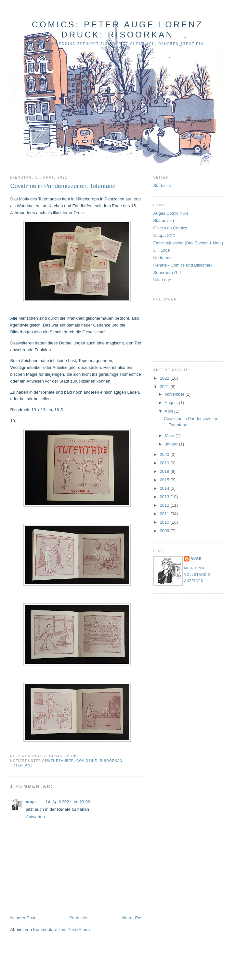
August (171, 402)
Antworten (35, 816)
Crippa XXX (164, 235)
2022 (165, 378)
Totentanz (21, 765)
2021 (165, 386)
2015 (165, 479)
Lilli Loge (161, 250)
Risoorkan (111, 761)
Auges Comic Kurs (171, 213)
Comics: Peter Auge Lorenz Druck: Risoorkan (117, 29)
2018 (165, 471)
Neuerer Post (22, 917)
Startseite (78, 917)
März (170, 435)
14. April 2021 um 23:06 (68, 801)
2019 (165, 462)
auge (31, 801)
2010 (165, 522)
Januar (172, 444)
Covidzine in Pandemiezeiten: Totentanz (62, 186)
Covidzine (86, 761)
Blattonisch (163, 220)
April (169, 411)
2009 (165, 530)
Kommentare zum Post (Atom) (61, 929)
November (175, 394)
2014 (165, 488)
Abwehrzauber (58, 761)
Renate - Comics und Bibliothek (183, 265)
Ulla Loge (162, 279)
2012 (165, 505)
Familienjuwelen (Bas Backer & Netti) (188, 242)
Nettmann (162, 257)
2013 (165, 496)
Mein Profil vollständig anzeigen (197, 574)
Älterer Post (133, 917)
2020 (165, 454)
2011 (165, 513)
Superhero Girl (167, 272)
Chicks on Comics (170, 228)
